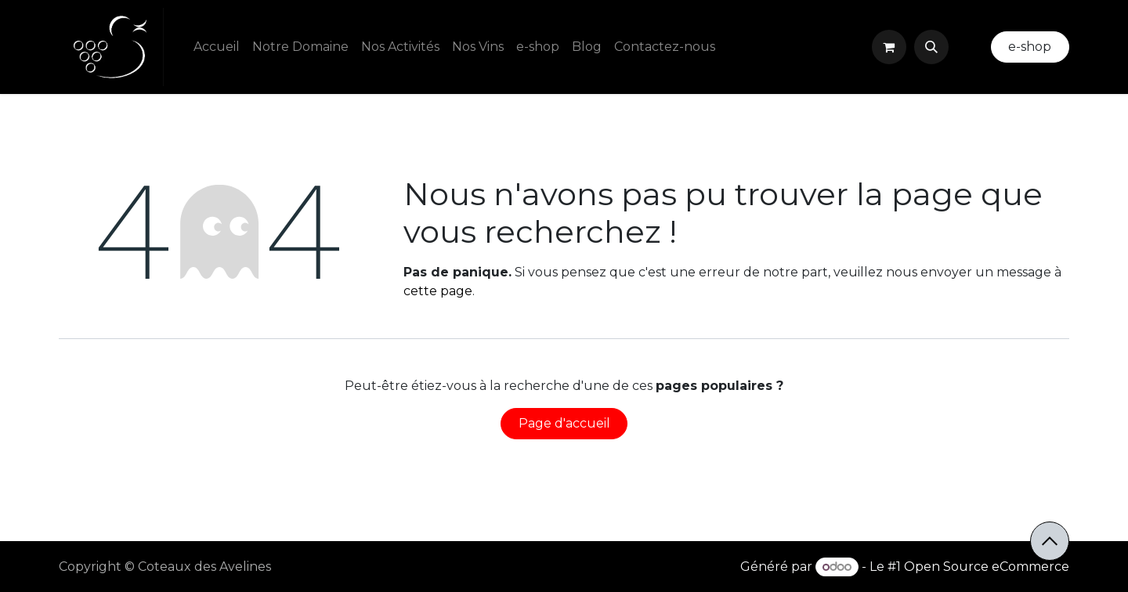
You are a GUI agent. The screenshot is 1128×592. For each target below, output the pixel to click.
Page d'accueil (564, 423)
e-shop (1029, 46)
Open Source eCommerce (986, 566)
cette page (437, 290)
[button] (931, 47)
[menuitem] (216, 47)
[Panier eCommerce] (889, 47)
